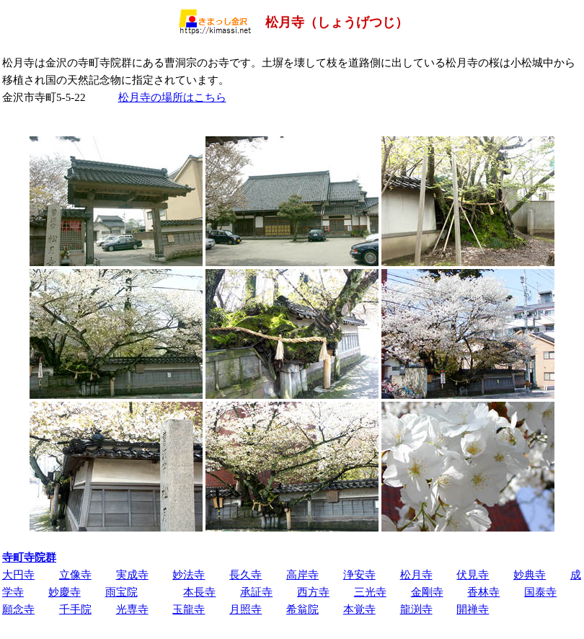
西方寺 (313, 592)
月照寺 (245, 609)
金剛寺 (427, 592)
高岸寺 (302, 574)
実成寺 (132, 574)
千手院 (75, 609)
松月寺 (416, 574)
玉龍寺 (188, 609)
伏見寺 (472, 574)
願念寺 (18, 609)
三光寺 (370, 592)
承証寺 (256, 592)
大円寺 (18, 574)
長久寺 (245, 574)
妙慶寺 (64, 592)
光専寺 (132, 609)
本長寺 (199, 592)
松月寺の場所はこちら (172, 97)
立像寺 (75, 574)
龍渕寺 (416, 609)
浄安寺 (359, 574)
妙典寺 (529, 574)
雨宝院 (121, 592)
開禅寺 (472, 609)
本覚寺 (359, 609)
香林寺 (483, 592)
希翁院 (302, 609)
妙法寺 (188, 574)
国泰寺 (540, 592)
